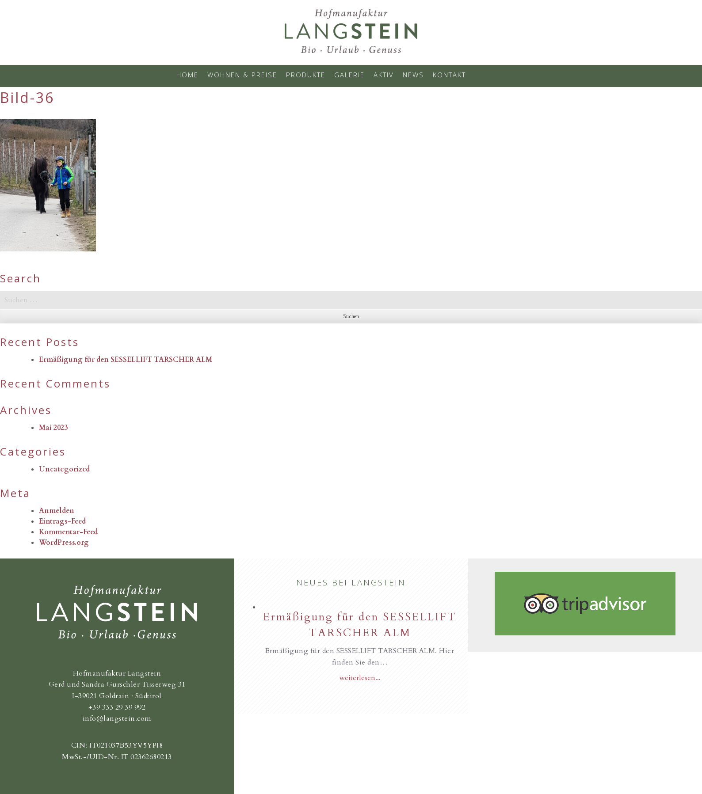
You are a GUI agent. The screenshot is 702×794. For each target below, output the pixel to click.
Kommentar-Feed (68, 532)
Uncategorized (64, 469)
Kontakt (449, 74)
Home (187, 74)
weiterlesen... (360, 678)
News (413, 74)
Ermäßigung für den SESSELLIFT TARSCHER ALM (125, 360)
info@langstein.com (117, 718)
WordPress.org (64, 542)
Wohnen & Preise (242, 74)
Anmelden (56, 511)
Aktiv (384, 74)
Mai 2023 (53, 428)
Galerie (349, 74)
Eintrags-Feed (62, 521)
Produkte (305, 74)
